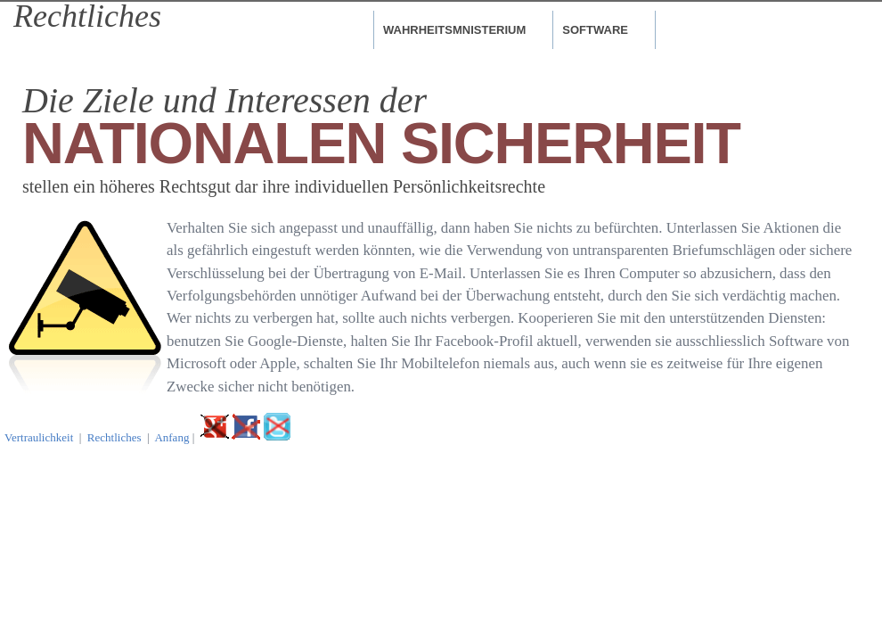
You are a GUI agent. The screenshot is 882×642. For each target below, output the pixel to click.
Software (595, 30)
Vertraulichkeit (38, 437)
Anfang (171, 437)
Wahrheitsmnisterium (454, 30)
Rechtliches (114, 437)
